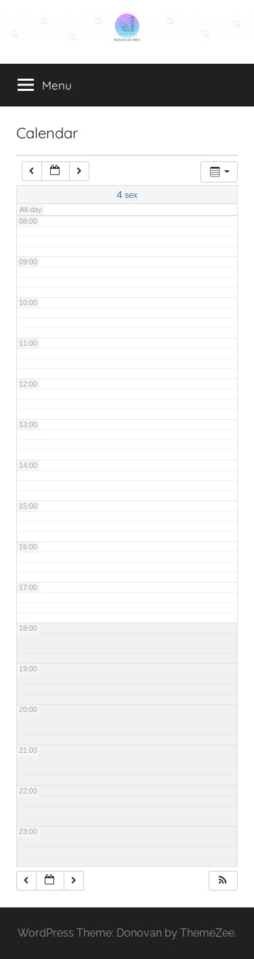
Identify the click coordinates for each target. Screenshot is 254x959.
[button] (222, 881)
